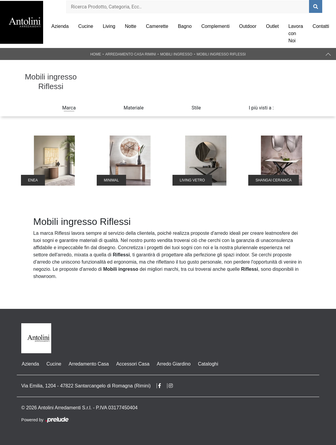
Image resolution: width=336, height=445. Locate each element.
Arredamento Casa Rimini (130, 54)
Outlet (272, 26)
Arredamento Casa (88, 363)
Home (95, 54)
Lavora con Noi (295, 33)
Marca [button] (69, 108)
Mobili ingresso (176, 54)
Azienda (60, 26)
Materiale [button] (134, 108)
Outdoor (247, 26)
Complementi (215, 26)
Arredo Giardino (173, 363)
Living (109, 26)
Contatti (321, 26)
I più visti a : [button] (261, 108)
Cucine (85, 26)
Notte (130, 26)
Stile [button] (196, 108)
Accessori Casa (132, 363)
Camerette (157, 26)
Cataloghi (207, 363)
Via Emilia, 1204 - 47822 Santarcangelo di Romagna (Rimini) (86, 385)
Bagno (185, 26)
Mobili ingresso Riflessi (221, 54)
